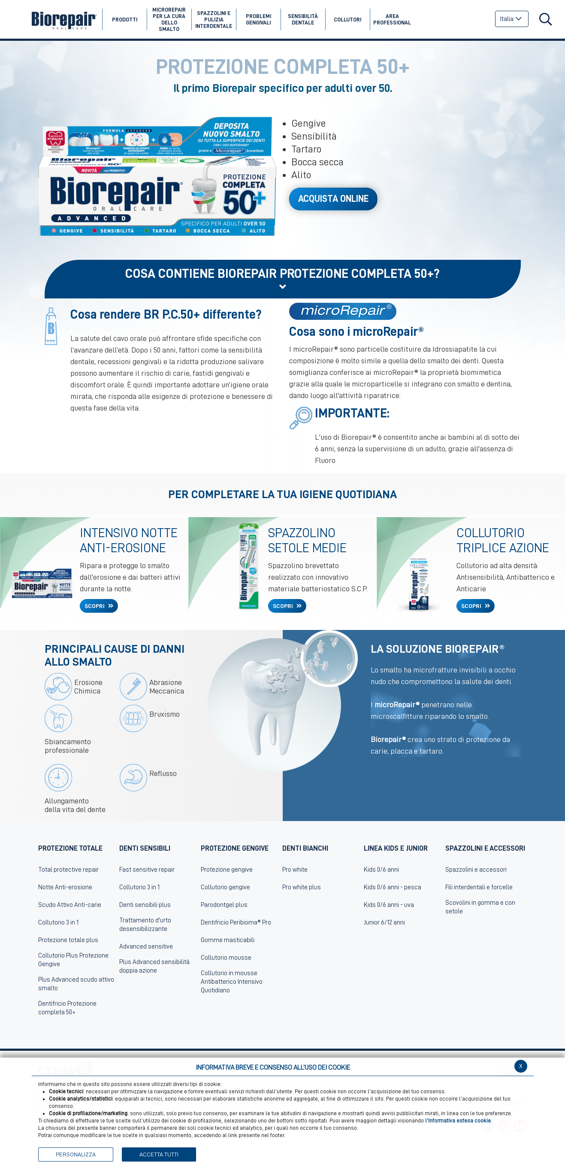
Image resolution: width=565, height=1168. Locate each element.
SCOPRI (95, 606)
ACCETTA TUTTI (158, 1154)
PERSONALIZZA (76, 1154)
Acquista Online (333, 199)
